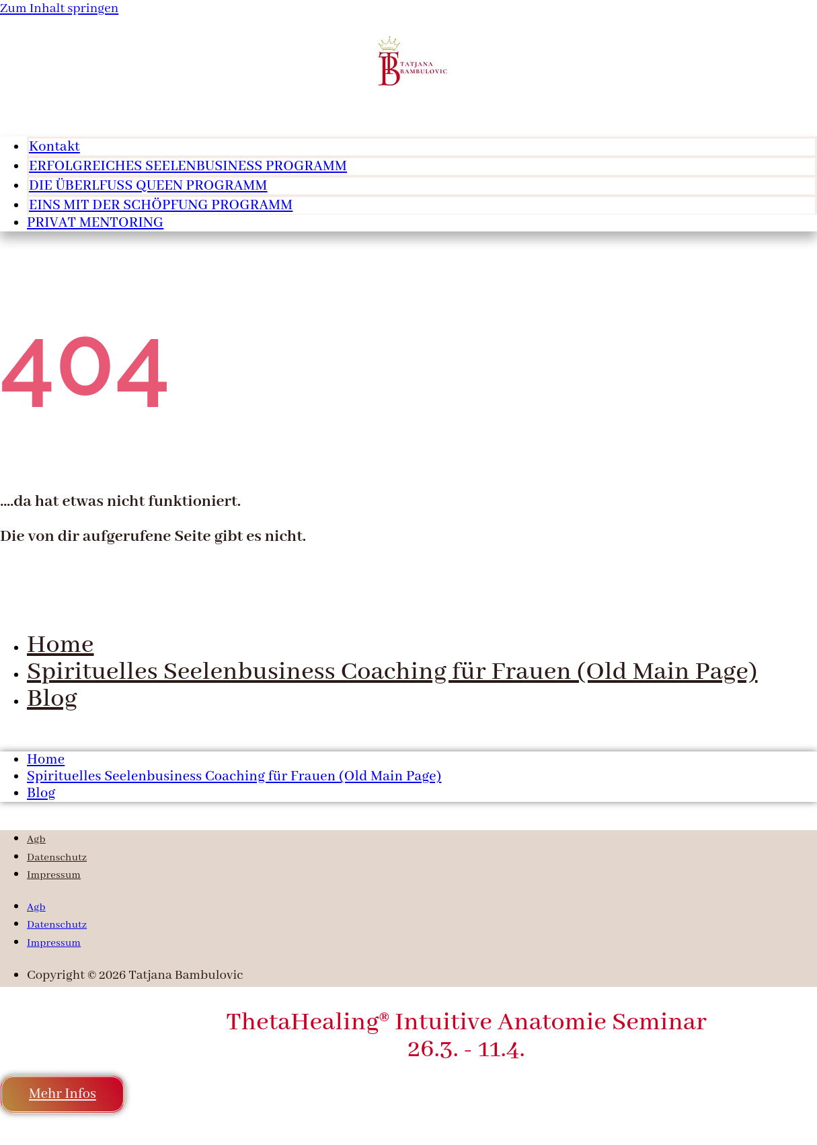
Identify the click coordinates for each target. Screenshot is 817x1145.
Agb (36, 839)
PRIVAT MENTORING (95, 223)
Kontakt (54, 147)
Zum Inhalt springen (59, 8)
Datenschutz (57, 857)
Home (60, 645)
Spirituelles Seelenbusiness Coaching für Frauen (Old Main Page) (392, 672)
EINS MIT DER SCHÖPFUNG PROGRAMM (161, 205)
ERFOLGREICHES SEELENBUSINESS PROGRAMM (188, 166)
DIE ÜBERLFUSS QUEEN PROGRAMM (148, 186)
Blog (52, 699)
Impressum (54, 875)
